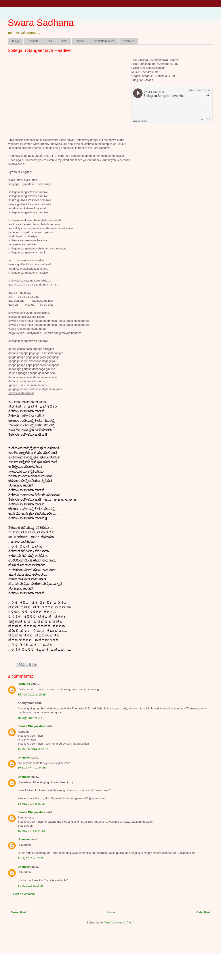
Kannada (33, 41)
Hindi (49, 41)
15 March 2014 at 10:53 (33, 749)
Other (64, 41)
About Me (128, 41)
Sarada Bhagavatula (31, 726)
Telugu (15, 41)
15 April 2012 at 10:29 (32, 694)
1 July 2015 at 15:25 (31, 858)
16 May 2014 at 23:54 (32, 831)
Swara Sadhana (41, 22)
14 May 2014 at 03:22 (32, 803)
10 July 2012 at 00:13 (31, 718)
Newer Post (18, 912)
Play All (80, 41)
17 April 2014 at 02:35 (32, 768)
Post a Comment (24, 894)
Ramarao (24, 683)
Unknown (24, 757)
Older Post (203, 912)
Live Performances (103, 41)
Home (111, 912)
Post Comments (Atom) (119, 922)
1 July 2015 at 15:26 (31, 885)
